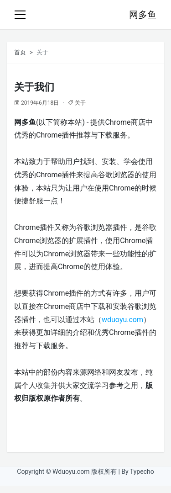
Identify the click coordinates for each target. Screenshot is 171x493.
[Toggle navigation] (20, 15)
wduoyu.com (122, 319)
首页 (20, 52)
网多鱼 (142, 14)
